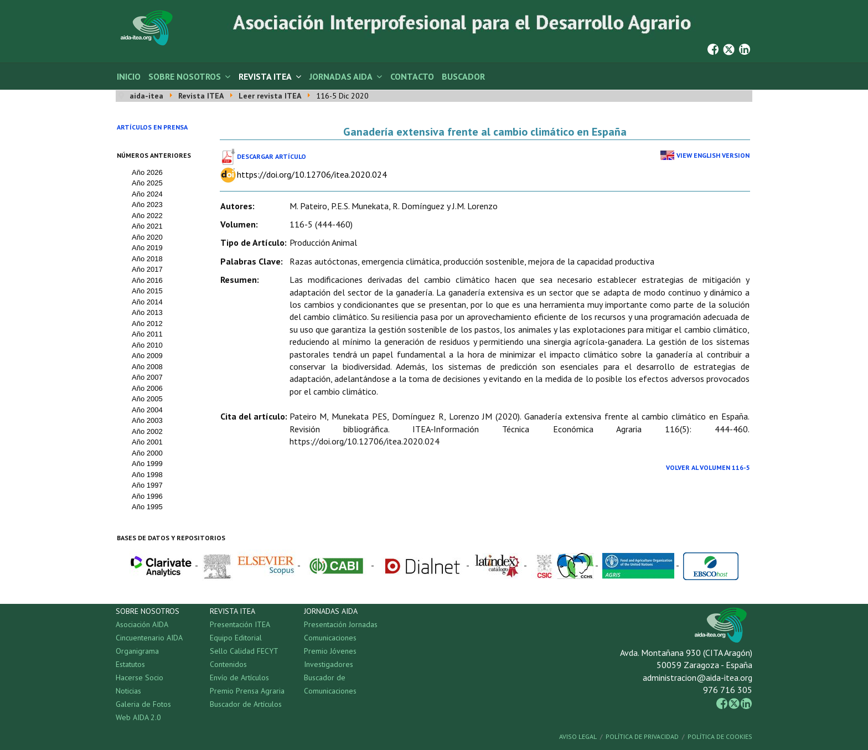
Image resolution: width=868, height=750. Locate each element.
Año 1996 (147, 496)
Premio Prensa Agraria (247, 691)
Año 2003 (147, 420)
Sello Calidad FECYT (244, 651)
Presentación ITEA (240, 624)
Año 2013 (147, 312)
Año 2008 (147, 367)
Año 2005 (147, 399)
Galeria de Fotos (143, 704)
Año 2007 (147, 377)
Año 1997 (147, 485)
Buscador (463, 76)
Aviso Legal (578, 736)
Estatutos (130, 664)
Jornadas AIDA (341, 76)
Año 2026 (147, 172)
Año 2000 (147, 453)
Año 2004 (147, 410)
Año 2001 (147, 442)
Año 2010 (147, 345)
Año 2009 (147, 355)
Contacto (412, 76)
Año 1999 (147, 463)
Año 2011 (147, 334)
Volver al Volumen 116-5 (708, 467)
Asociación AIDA (142, 624)
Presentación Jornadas (341, 624)
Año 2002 (147, 431)
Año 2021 (147, 226)
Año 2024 (147, 194)
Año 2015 (147, 291)
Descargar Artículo (271, 156)
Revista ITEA (265, 76)
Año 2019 (147, 248)
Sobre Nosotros (184, 76)
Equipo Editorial (236, 638)
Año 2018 (147, 259)
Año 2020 (147, 237)
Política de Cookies (720, 736)
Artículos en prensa (152, 127)
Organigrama (137, 651)
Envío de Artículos (239, 677)
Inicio (129, 76)
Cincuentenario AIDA (149, 638)
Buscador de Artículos (246, 704)
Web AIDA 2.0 (138, 717)
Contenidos (228, 664)
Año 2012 (147, 323)
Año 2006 (147, 388)
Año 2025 (147, 183)
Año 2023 (147, 204)
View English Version (713, 155)
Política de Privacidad (642, 736)
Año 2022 (147, 215)
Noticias (128, 691)
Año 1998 (147, 474)
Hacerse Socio (139, 677)
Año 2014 (147, 302)
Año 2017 (147, 269)
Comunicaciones (330, 638)
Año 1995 (147, 507)
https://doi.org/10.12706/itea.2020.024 (312, 174)
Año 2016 (147, 280)
